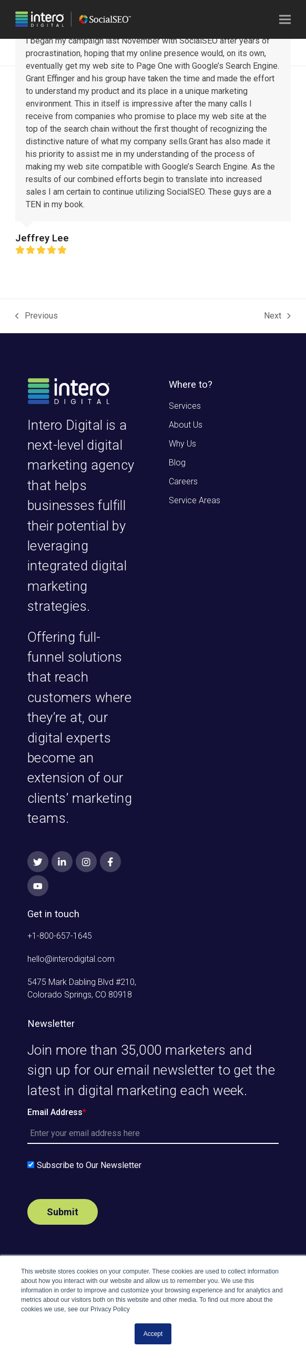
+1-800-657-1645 (59, 936)
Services (185, 406)
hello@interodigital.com (71, 959)
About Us (185, 425)
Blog (177, 463)
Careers (183, 481)
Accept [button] (153, 1334)
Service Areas (194, 500)
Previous (36, 316)
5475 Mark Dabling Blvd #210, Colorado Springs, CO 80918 (81, 988)
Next (277, 316)
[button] (285, 19)
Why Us (182, 444)
